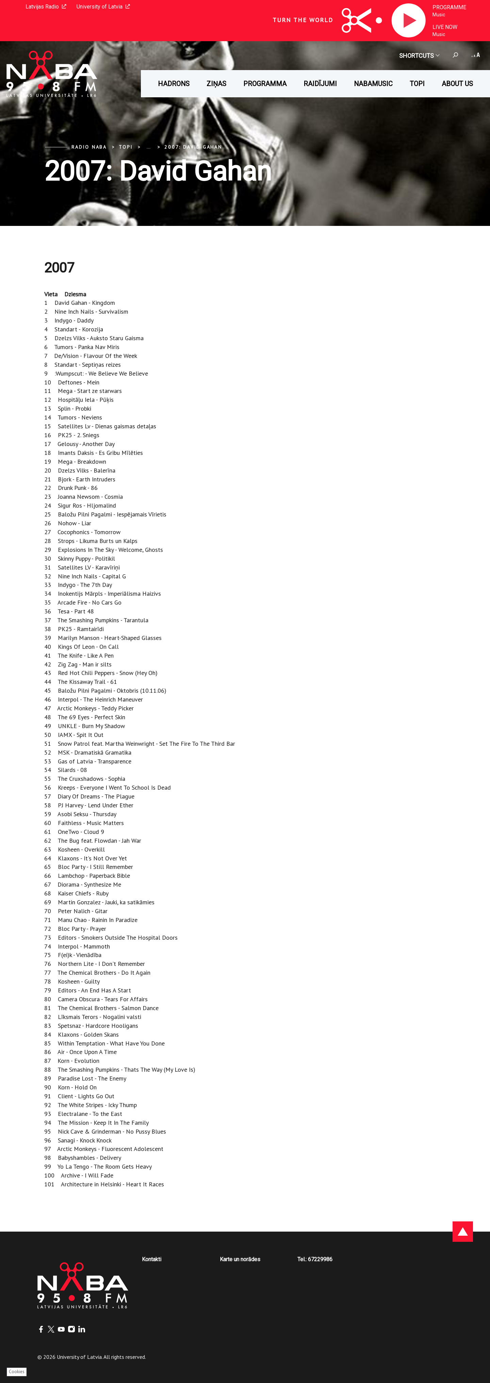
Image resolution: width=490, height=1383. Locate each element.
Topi (417, 84)
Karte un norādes (240, 1259)
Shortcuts (419, 55)
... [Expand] (148, 147)
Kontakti (151, 1259)
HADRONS (174, 84)
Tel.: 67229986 (314, 1259)
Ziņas (216, 84)
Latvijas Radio (46, 6)
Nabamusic (373, 84)
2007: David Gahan (193, 147)
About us (457, 84)
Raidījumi (320, 84)
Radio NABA (89, 147)
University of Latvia (103, 6)
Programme (449, 7)
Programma (265, 84)
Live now (444, 27)
